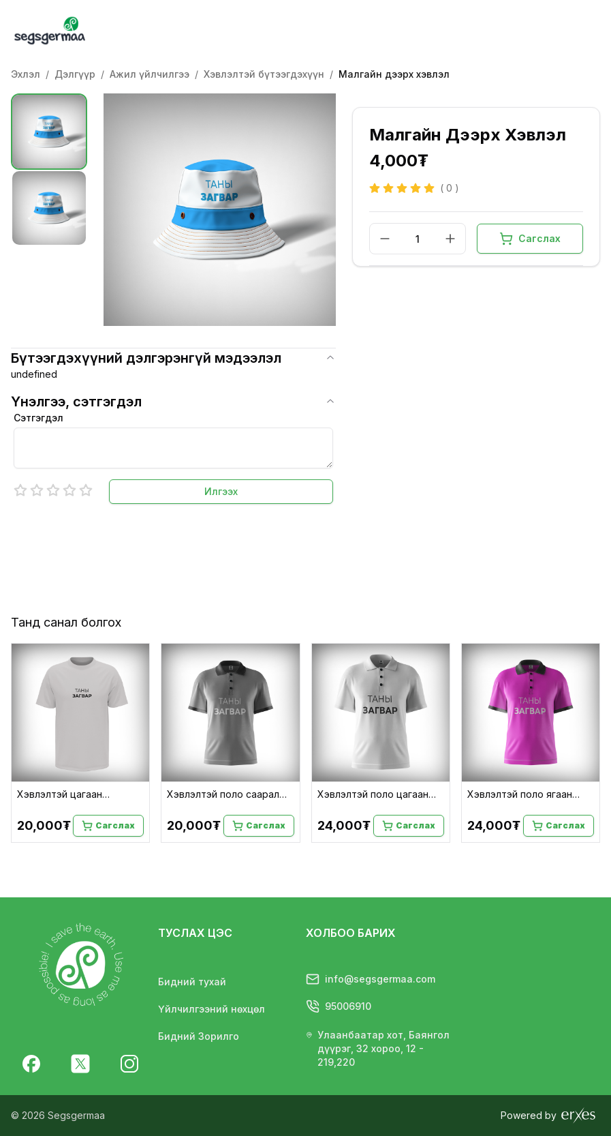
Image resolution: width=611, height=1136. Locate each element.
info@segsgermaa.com (370, 978)
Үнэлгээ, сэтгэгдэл (173, 401)
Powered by (549, 1115)
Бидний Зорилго (198, 1036)
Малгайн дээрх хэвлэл (394, 74)
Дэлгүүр (74, 74)
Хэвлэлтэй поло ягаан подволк (519, 794)
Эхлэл (25, 74)
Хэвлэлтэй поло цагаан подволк (372, 794)
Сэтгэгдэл (38, 417)
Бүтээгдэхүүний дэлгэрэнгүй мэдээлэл (173, 358)
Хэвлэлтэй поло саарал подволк (223, 794)
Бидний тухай (192, 981)
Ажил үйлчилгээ (149, 74)
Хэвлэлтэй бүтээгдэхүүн (264, 74)
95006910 (338, 1006)
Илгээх (221, 491)
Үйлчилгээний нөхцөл (211, 1009)
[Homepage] (79, 31)
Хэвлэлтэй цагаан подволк (59, 794)
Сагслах (530, 238)
